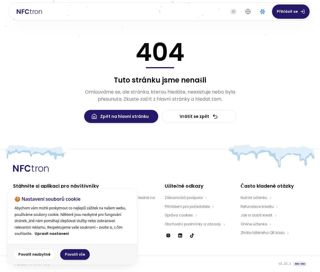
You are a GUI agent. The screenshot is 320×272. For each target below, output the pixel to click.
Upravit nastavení (52, 233)
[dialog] (72, 226)
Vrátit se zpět (199, 116)
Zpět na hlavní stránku (119, 116)
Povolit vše (75, 254)
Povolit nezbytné (34, 254)
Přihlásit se (291, 11)
